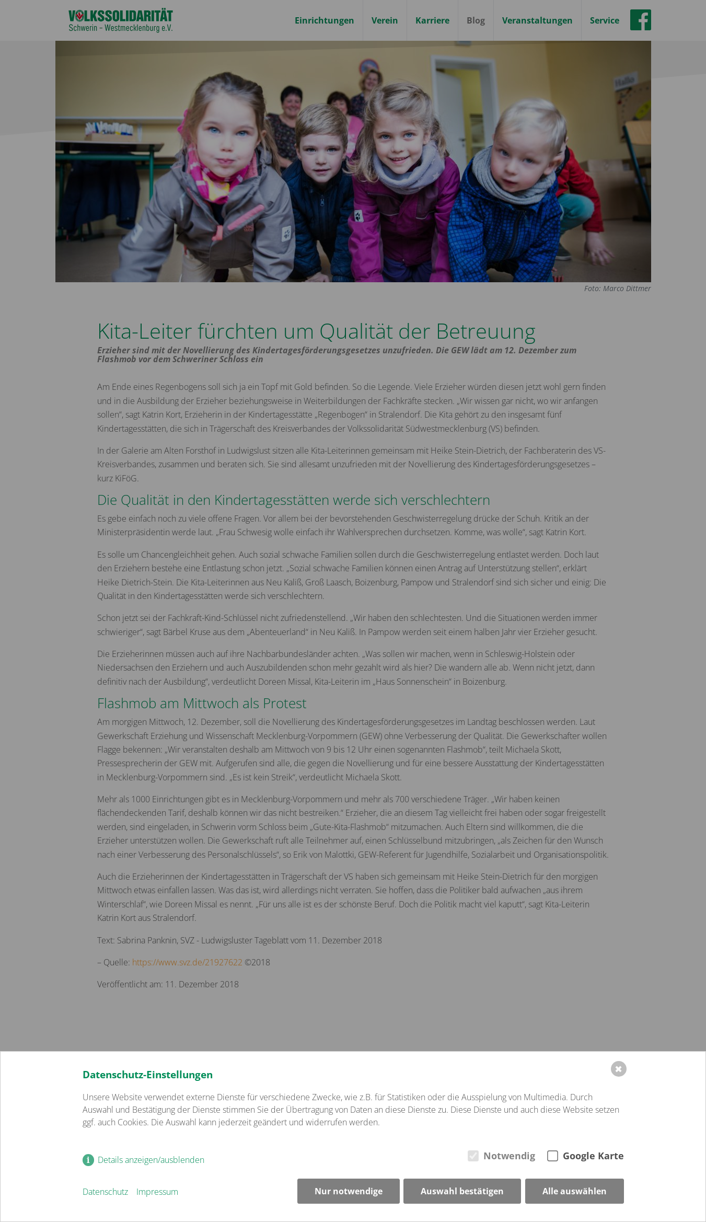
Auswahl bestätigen (462, 1192)
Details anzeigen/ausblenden (151, 1161)
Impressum (157, 1192)
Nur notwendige (348, 1192)
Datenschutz (105, 1192)
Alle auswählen (574, 1192)
